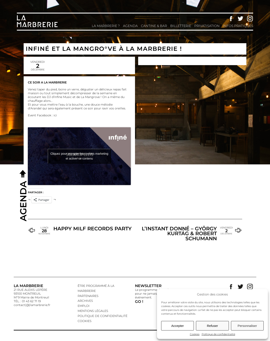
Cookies (195, 334)
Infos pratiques (238, 26)
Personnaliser (247, 326)
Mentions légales (93, 311)
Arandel (36, 108)
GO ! (139, 301)
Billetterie (180, 26)
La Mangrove (90, 97)
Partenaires (88, 296)
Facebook (231, 18)
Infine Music (63, 97)
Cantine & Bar (154, 26)
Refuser (212, 326)
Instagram (250, 18)
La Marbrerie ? (106, 26)
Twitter (240, 18)
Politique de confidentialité (218, 334)
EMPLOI (83, 306)
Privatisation (207, 26)
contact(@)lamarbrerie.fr (32, 305)
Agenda (130, 26)
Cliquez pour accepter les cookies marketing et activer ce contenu (79, 156)
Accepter (177, 326)
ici (55, 115)
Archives (85, 301)
